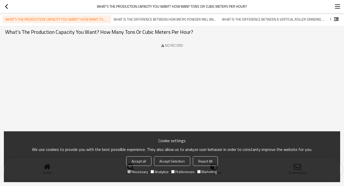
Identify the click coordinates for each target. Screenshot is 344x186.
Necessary (137, 171)
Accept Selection (172, 161)
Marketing (207, 171)
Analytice (160, 171)
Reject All (205, 161)
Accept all (139, 161)
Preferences (183, 171)
